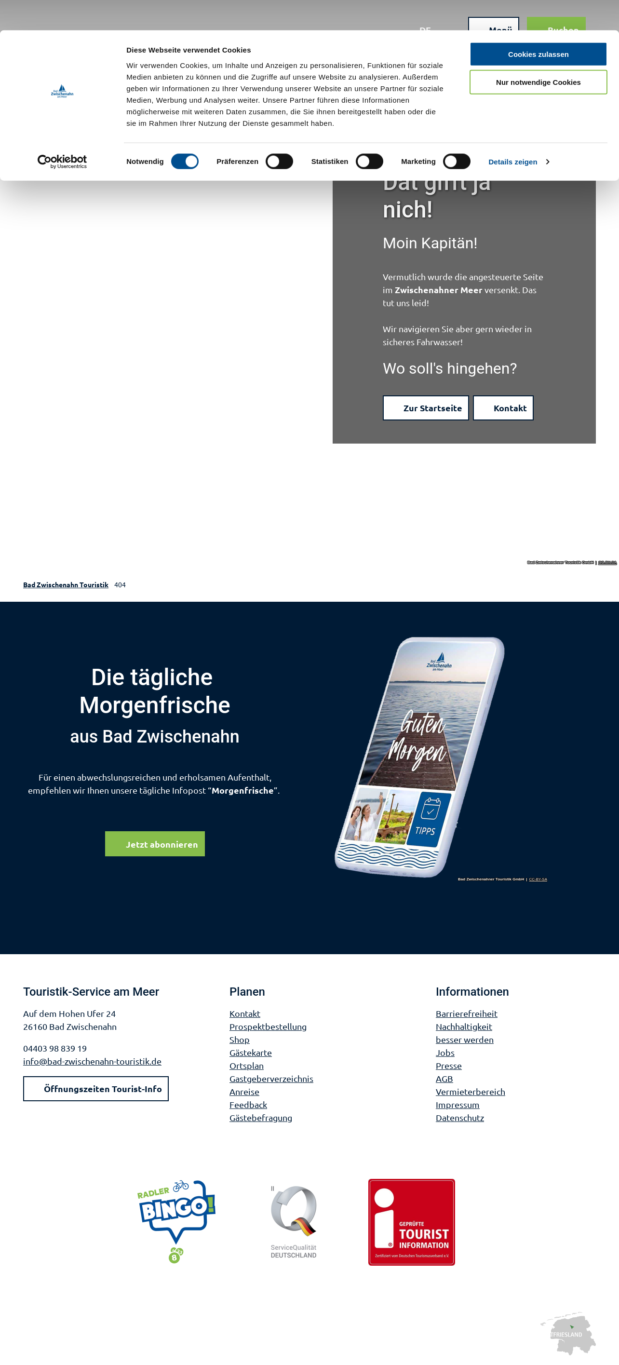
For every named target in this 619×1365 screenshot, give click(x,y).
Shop (239, 1039)
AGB (444, 1078)
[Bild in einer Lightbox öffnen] (441, 758)
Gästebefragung (260, 1117)
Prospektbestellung (268, 1026)
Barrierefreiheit (467, 1013)
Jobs (445, 1052)
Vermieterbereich (470, 1091)
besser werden (465, 1039)
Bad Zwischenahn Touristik (65, 584)
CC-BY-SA (608, 563)
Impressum (458, 1104)
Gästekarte (250, 1052)
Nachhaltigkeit (464, 1026)
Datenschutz (460, 1117)
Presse (449, 1065)
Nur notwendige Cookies (538, 52)
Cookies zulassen (538, 24)
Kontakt (244, 1013)
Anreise (244, 1091)
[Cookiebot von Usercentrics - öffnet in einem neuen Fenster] (62, 132)
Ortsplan (246, 1065)
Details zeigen (512, 132)
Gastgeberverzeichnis (271, 1078)
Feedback (248, 1104)
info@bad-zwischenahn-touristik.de (92, 1061)
